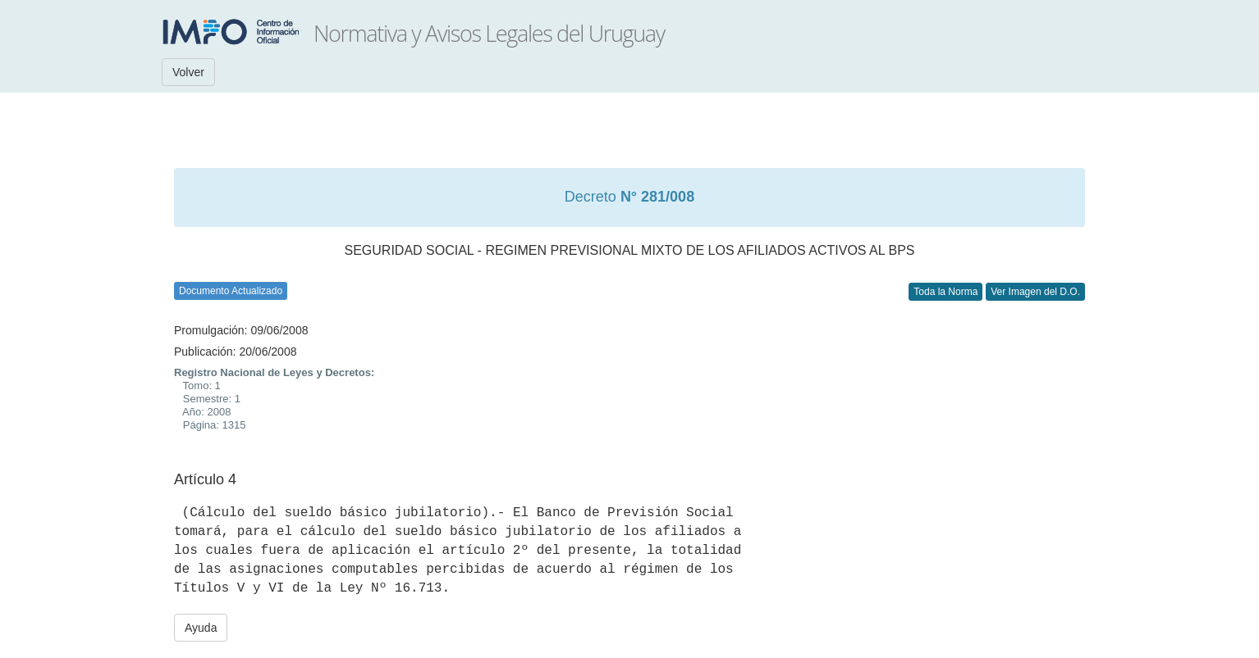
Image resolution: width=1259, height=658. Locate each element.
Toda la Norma (945, 291)
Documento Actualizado (230, 291)
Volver (188, 72)
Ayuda (201, 627)
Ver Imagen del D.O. (1035, 291)
